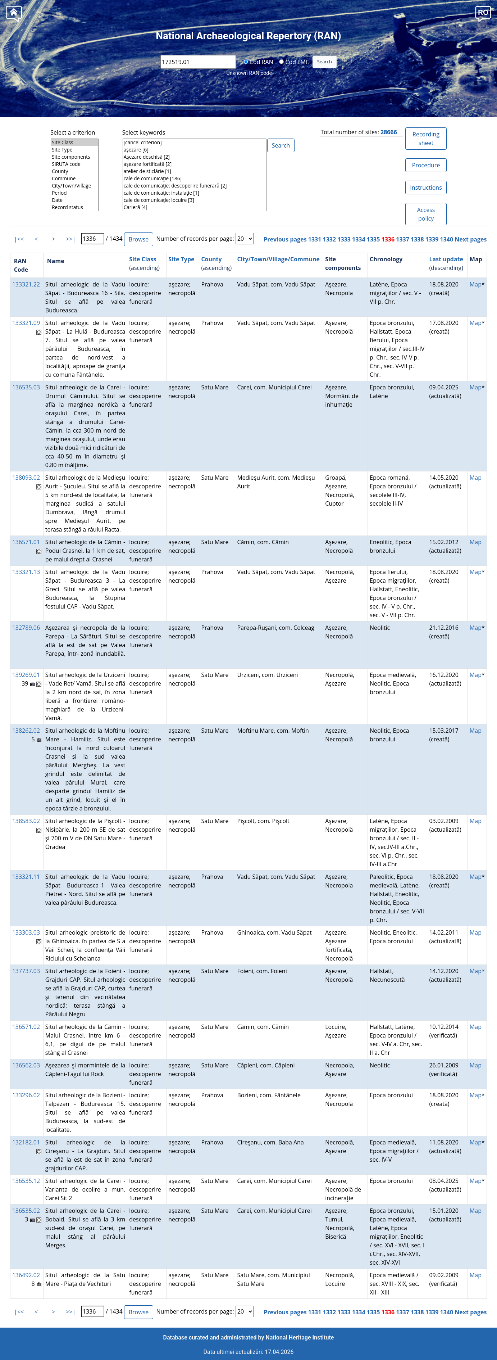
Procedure (426, 165)
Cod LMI (293, 61)
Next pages (471, 239)
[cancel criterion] (194, 142)
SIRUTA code (74, 164)
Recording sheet (425, 138)
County (74, 171)
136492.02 (26, 1275)
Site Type (74, 149)
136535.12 (26, 1181)
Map (476, 284)
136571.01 (26, 542)
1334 (358, 239)
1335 (373, 239)
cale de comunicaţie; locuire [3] (194, 200)
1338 (417, 239)
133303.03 (26, 932)
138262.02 (26, 731)
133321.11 (26, 877)
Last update (446, 259)
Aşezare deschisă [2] (194, 157)
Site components (74, 157)
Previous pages (285, 239)
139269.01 (26, 675)
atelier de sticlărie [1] (194, 171)
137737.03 (26, 971)
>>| (71, 239)
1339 (432, 239)
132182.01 (26, 1142)
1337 (402, 239)
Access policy (426, 214)
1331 (315, 239)
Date (74, 200)
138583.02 (26, 821)
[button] (483, 13)
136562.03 (26, 1065)
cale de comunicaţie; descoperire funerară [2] (194, 185)
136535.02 (26, 1211)
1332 (329, 239)
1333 (344, 239)
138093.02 (26, 478)
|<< (19, 239)
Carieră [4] (194, 207)
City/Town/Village (74, 185)
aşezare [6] (194, 149)
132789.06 (26, 628)
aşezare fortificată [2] (194, 164)
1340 (446, 239)
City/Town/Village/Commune (278, 259)
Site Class (74, 142)
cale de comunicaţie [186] (194, 178)
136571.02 (26, 1027)
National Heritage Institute (300, 1337)
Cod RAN (258, 61)
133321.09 (26, 323)
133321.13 (26, 572)
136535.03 (26, 387)
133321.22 (26, 284)
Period (74, 192)
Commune (74, 178)
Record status (74, 207)
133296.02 (26, 1095)
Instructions (426, 187)
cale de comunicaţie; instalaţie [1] (194, 192)
